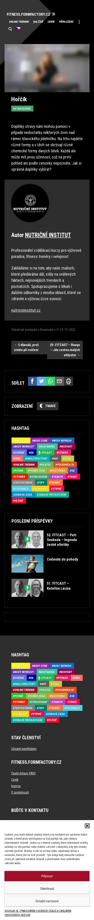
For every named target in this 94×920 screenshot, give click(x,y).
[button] (87, 826)
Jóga (68, 458)
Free (18, 458)
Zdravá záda (23, 494)
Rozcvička (58, 470)
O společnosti (20, 792)
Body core (40, 440)
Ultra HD (40, 488)
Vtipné (57, 488)
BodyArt (66, 446)
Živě (40, 21)
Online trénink (19, 21)
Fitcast (47, 452)
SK (73, 470)
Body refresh (62, 440)
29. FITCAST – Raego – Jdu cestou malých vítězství (65, 350)
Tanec (73, 476)
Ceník (51, 21)
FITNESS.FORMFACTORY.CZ (28, 14)
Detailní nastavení (47, 901)
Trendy (55, 482)
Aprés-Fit (21, 440)
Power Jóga (37, 470)
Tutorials (21, 488)
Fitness (63, 452)
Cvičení (19, 452)
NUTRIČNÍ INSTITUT (48, 235)
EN (32, 452)
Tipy (41, 482)
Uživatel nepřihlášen (24, 749)
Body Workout (24, 446)
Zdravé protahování (52, 494)
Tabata (58, 476)
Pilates (46, 464)
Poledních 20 (65, 464)
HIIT (56, 458)
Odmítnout (47, 889)
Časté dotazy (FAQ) (23, 773)
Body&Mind (47, 446)
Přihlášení (66, 21)
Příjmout (47, 876)
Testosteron (23, 482)
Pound (19, 470)
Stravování (22, 108)
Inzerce (16, 786)
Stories (20, 476)
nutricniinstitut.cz (26, 310)
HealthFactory (37, 458)
